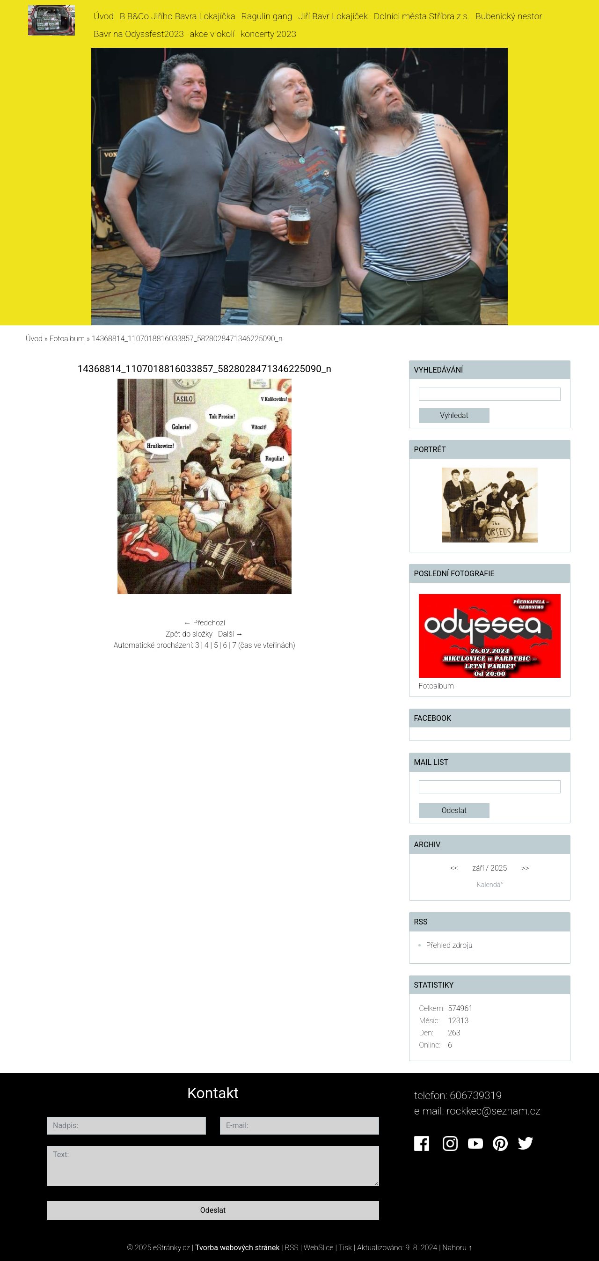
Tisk (345, 1247)
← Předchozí (204, 622)
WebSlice (319, 1247)
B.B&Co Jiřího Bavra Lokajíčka (177, 16)
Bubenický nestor (508, 16)
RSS (292, 1247)
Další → (230, 634)
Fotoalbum (67, 338)
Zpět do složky (189, 634)
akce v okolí (212, 34)
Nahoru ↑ (457, 1247)
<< (454, 868)
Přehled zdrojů (449, 945)
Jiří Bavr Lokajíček (333, 16)
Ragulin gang (266, 16)
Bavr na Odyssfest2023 (139, 34)
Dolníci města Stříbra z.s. (422, 16)
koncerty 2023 (268, 34)
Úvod (104, 16)
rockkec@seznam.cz (493, 1111)
